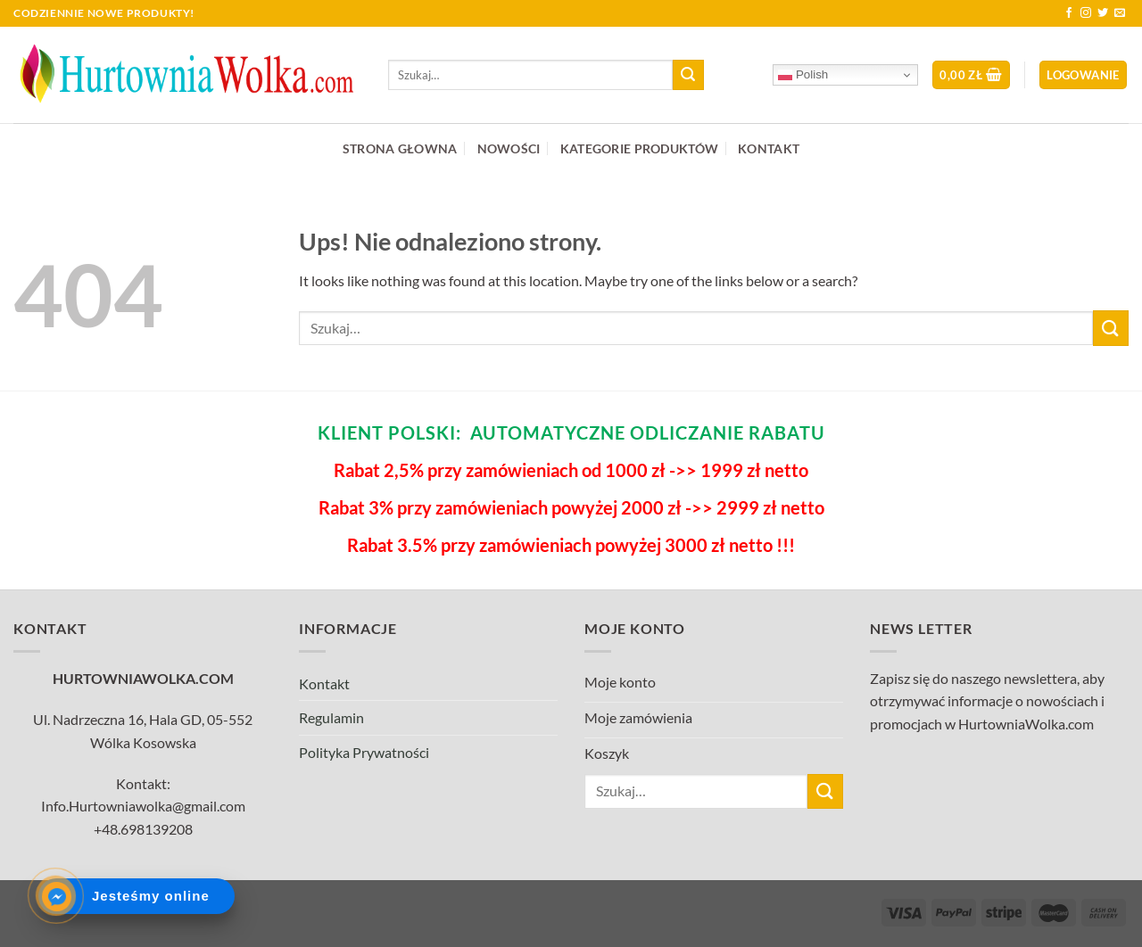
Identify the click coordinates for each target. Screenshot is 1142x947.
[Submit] (688, 75)
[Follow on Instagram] (1085, 13)
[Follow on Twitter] (1102, 13)
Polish (803, 75)
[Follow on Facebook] (1068, 13)
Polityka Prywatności (364, 752)
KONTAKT (768, 148)
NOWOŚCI (509, 148)
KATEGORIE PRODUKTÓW (639, 148)
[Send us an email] (1119, 13)
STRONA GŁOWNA (400, 148)
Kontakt (324, 683)
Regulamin (331, 717)
